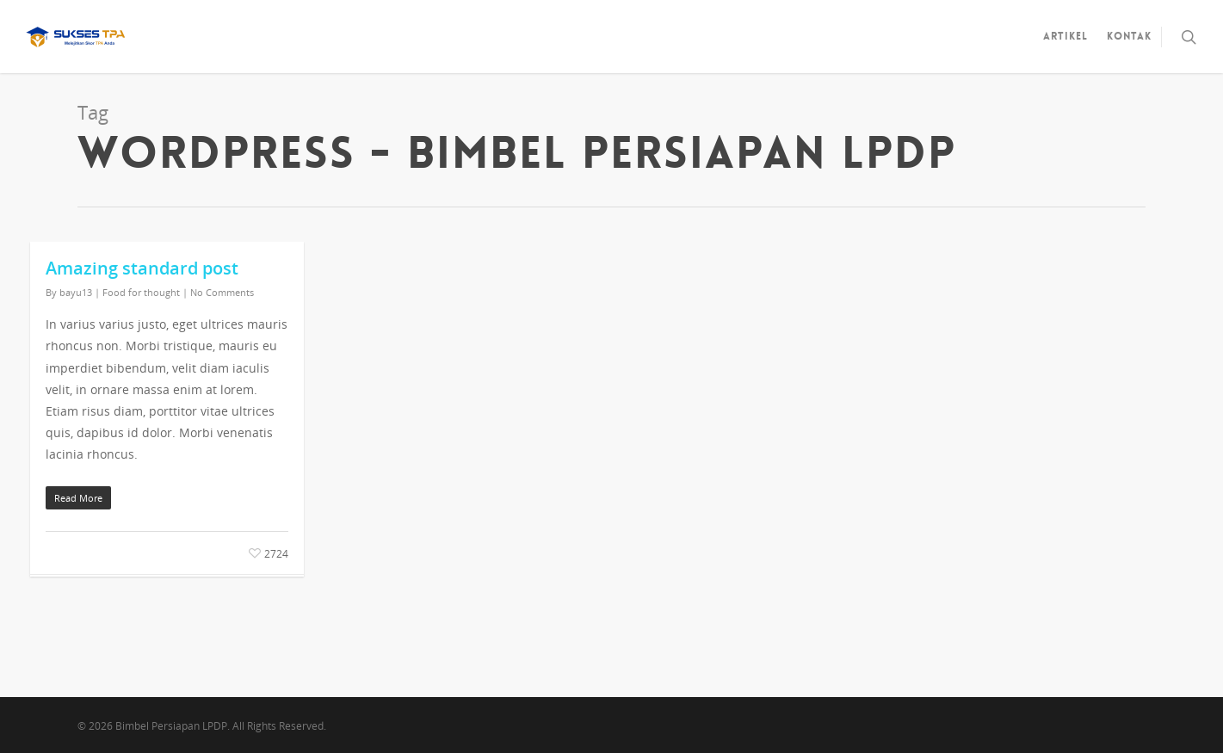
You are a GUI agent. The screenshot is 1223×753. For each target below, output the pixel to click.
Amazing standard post (142, 268)
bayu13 (75, 292)
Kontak (1129, 36)
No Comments (222, 292)
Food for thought (141, 292)
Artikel (1065, 36)
